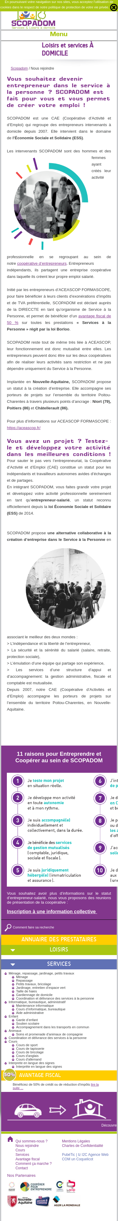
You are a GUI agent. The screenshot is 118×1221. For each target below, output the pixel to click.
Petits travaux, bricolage (33, 984)
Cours (20, 1150)
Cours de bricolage (30, 1052)
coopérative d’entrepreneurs (41, 263)
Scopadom (19, 68)
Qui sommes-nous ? (31, 1141)
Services (59, 963)
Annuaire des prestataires (59, 939)
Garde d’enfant (27, 1020)
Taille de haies (26, 991)
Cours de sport (27, 1045)
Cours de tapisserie (30, 1048)
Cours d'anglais (27, 1056)
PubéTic (68, 1155)
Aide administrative (30, 1013)
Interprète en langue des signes (39, 1066)
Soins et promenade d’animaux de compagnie (49, 1034)
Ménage (22, 977)
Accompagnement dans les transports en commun (52, 1027)
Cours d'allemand (28, 1059)
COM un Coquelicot (77, 1159)
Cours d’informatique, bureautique (41, 1009)
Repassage (24, 980)
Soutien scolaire (27, 1023)
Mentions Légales (76, 1141)
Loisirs (59, 949)
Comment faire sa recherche (29, 927)
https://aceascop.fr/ (24, 428)
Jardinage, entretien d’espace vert (41, 987)
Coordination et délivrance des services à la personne (55, 998)
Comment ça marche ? (33, 1164)
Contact (21, 1168)
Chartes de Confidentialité (82, 1146)
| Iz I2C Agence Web (92, 1155)
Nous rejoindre (27, 1146)
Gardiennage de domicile (34, 995)
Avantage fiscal (27, 1159)
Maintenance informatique (35, 1005)
